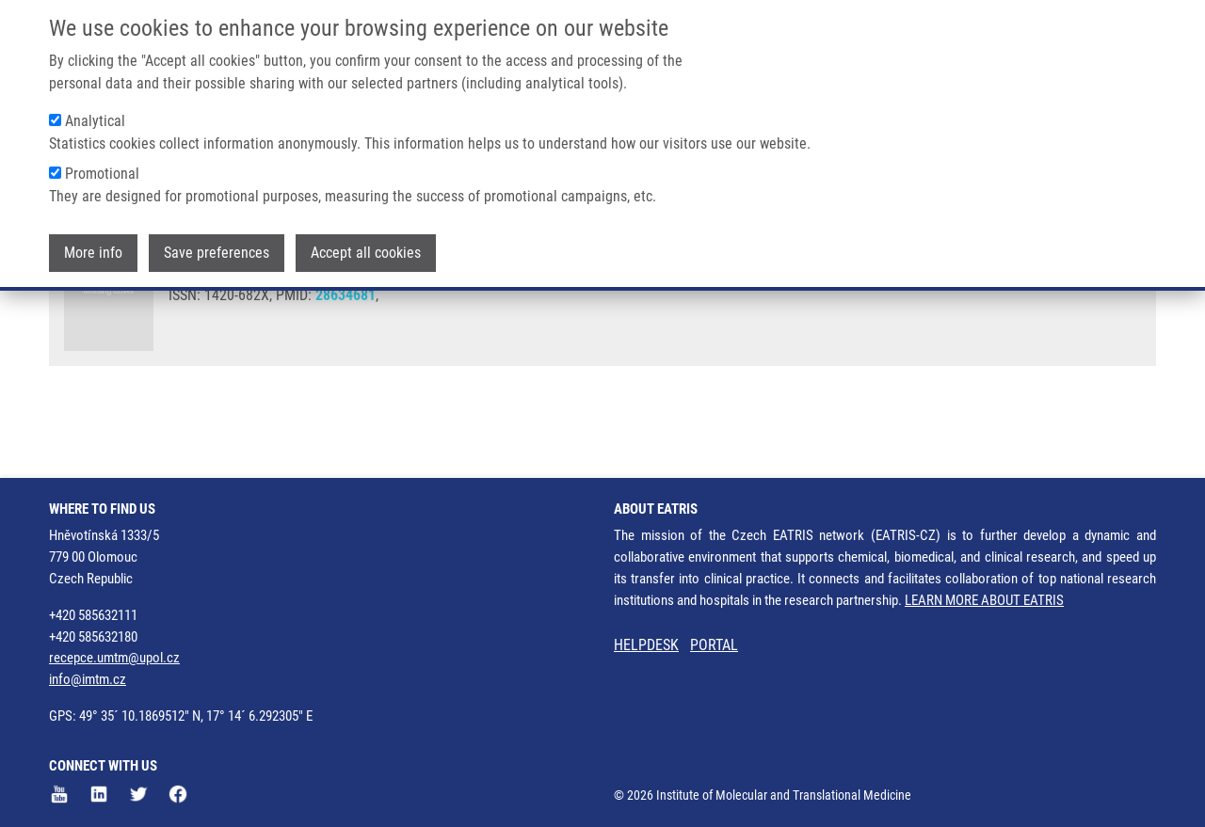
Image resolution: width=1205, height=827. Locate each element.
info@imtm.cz (87, 679)
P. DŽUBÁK (394, 310)
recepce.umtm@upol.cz (114, 657)
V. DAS (544, 310)
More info (93, 251)
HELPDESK (646, 645)
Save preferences (216, 251)
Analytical (95, 119)
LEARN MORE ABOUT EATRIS (984, 600)
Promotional (102, 172)
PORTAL (714, 645)
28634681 (345, 363)
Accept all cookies (366, 251)
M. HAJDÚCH (475, 310)
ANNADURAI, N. (217, 310)
